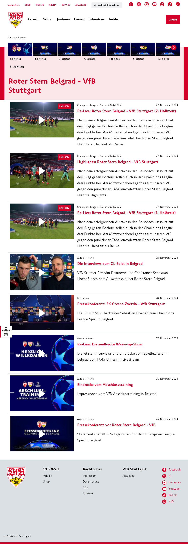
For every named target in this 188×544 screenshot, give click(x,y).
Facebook (171, 470)
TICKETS (40, 5)
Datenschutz (91, 481)
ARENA (52, 5)
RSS (168, 501)
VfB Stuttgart (135, 469)
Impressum (89, 476)
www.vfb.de (14, 5)
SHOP (27, 5)
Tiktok (169, 495)
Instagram (171, 482)
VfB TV (47, 476)
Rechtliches (92, 469)
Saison (11, 37)
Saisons (22, 37)
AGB (85, 487)
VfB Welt (51, 469)
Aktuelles (128, 476)
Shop (46, 481)
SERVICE (66, 5)
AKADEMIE (80, 5)
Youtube (171, 489)
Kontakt (88, 493)
